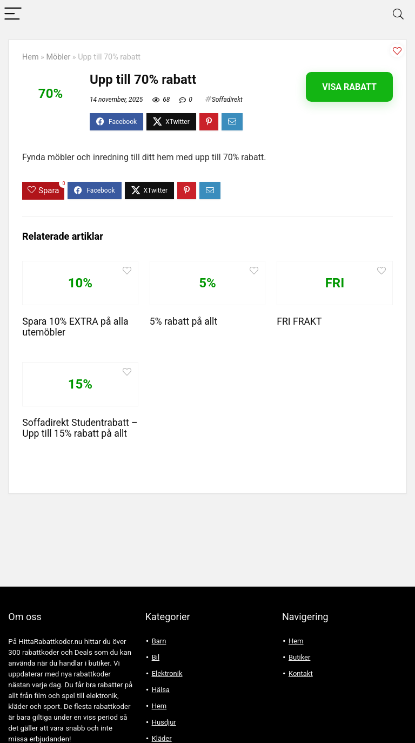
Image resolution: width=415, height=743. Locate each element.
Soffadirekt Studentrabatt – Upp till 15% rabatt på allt (79, 428)
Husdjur (164, 722)
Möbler (58, 57)
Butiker (299, 657)
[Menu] (13, 14)
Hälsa (161, 690)
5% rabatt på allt (183, 321)
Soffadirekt (227, 99)
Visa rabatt (349, 87)
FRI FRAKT (299, 321)
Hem (30, 57)
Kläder (162, 738)
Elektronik (167, 673)
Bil (155, 657)
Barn (159, 641)
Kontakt (301, 673)
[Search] (398, 14)
